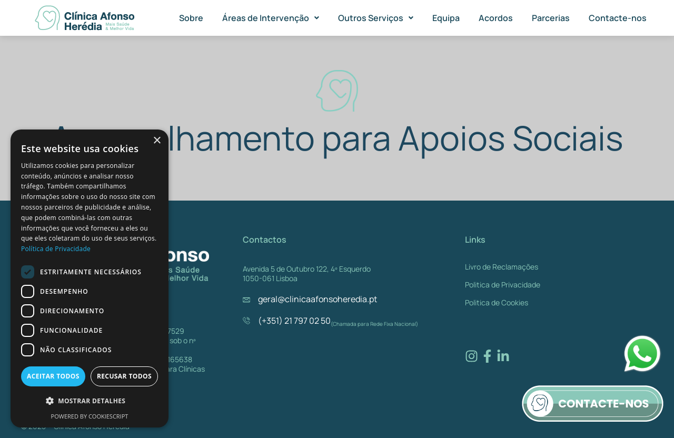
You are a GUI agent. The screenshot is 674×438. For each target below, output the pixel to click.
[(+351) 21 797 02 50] (246, 320)
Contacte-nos (618, 18)
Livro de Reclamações (501, 267)
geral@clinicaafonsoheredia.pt (317, 299)
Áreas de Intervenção (270, 18)
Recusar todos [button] (124, 376)
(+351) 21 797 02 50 (294, 320)
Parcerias (551, 18)
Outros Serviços (375, 18)
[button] (270, 18)
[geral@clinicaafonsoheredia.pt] (246, 299)
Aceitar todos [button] (53, 376)
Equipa (446, 18)
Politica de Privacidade (502, 285)
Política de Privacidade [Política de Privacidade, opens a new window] (56, 248)
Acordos (496, 18)
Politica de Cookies (496, 302)
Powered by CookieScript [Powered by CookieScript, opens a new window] (89, 416)
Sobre (191, 18)
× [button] (157, 141)
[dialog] (89, 278)
